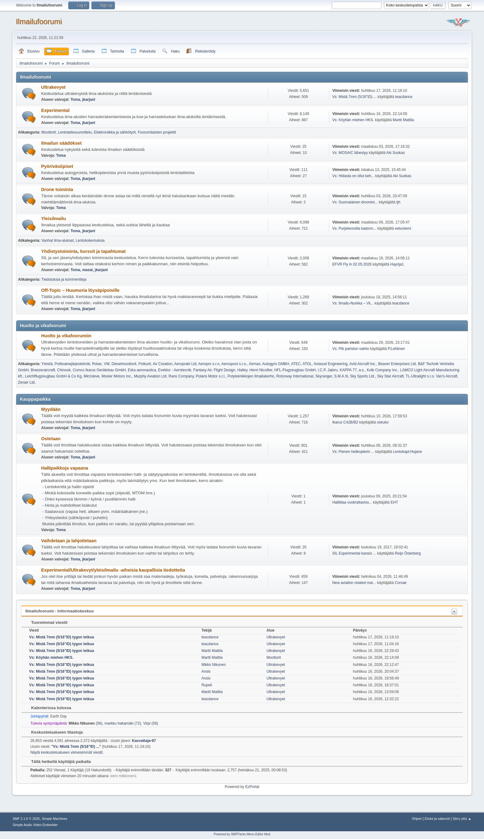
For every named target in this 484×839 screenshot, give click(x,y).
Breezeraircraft (43, 370)
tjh (398, 202)
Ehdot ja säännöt (437, 818)
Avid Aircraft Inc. (362, 364)
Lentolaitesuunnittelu (75, 132)
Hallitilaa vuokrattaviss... (352, 502)
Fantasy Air (202, 370)
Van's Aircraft (446, 376)
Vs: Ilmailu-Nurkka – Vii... (353, 303)
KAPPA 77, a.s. (352, 370)
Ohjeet (417, 818)
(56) (85, 723)
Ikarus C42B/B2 (345, 422)
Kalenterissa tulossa (48, 707)
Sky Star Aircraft (390, 376)
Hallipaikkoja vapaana (64, 468)
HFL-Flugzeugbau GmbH (295, 370)
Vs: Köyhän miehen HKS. (353, 120)
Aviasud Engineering (331, 364)
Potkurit (144, 364)
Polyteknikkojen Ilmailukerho (251, 376)
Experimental (55, 110)
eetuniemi (403, 228)
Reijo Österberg (408, 553)
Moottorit (48, 132)
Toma (75, 99)
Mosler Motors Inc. (117, 376)
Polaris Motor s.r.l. (210, 376)
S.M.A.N (341, 376)
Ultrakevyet (53, 87)
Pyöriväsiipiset (57, 166)
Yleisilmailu (53, 218)
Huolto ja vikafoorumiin (66, 335)
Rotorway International (294, 376)
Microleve (91, 376)
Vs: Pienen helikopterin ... (353, 451)
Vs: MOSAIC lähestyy (350, 153)
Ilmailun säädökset (61, 143)
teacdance (403, 97)
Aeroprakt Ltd (185, 364)
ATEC (296, 364)
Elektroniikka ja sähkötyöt (115, 132)
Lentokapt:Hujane (407, 451)
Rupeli (206, 685)
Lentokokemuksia (90, 240)
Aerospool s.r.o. (234, 364)
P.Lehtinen (396, 349)
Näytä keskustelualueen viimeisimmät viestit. (66, 752)
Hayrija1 (397, 264)
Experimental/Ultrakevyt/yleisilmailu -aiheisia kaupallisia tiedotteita (113, 570)
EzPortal (252, 787)
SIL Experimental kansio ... (354, 553)
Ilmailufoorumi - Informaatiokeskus (59, 611)
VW (107, 364)
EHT (394, 502)
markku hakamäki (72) (122, 723)
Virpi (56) (150, 723)
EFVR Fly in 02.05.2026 (352, 264)
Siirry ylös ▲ (462, 818)
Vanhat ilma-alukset (57, 240)
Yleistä (47, 364)
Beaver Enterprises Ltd (397, 364)
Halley (242, 370)
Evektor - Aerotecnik (174, 370)
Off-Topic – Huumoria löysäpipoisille (80, 290)
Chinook (64, 370)
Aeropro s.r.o (209, 364)
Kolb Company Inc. (382, 370)
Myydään (51, 409)
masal (87, 270)
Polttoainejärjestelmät (72, 364)
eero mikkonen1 (123, 776)
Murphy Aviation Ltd (150, 376)
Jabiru (332, 370)
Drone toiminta (57, 189)
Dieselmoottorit (124, 364)
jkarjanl (88, 99)
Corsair (401, 583)
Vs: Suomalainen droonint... (355, 202)
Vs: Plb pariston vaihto (350, 349)
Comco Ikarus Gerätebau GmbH (99, 370)
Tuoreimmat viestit (46, 622)
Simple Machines (54, 818)
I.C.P (322, 370)
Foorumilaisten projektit (157, 132)
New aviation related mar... (354, 583)
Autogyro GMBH (275, 364)
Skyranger (323, 376)
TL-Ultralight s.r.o (420, 376)
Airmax (254, 364)
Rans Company (181, 376)
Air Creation (162, 364)
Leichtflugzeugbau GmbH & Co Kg (53, 376)
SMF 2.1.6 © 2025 (26, 818)
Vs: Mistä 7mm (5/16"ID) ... (354, 97)
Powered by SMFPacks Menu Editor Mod (242, 834)
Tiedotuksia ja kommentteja (63, 279)
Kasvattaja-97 (144, 741)
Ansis (205, 671)
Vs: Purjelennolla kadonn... (354, 228)
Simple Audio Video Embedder (35, 825)
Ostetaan (51, 438)
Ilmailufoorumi (39, 21)
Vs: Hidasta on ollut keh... (353, 176)
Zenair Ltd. (27, 382)
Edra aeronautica (142, 370)
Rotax (97, 364)
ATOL (307, 364)
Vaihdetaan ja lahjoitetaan (68, 540)
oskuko (383, 422)
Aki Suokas (395, 153)
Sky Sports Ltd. (362, 376)
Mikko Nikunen (213, 664)
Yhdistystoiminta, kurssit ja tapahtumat (83, 251)
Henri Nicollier (260, 370)
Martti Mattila (403, 120)
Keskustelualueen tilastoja (54, 732)
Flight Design (224, 370)
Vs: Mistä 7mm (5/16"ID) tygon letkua (61, 637)
